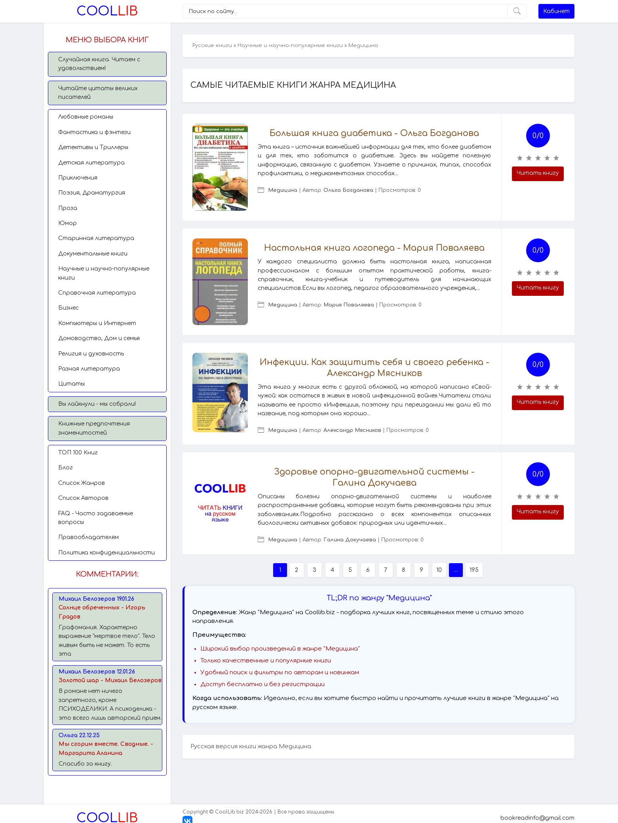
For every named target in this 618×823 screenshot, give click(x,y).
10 (439, 570)
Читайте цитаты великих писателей (98, 92)
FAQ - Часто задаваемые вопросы (95, 518)
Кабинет (556, 11)
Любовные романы (85, 117)
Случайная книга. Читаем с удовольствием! (99, 64)
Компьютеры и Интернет (97, 323)
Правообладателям (88, 537)
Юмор (67, 223)
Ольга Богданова (348, 190)
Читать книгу (538, 173)
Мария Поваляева (348, 305)
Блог (65, 468)
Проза (67, 208)
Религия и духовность (91, 354)
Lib (107, 11)
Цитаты (71, 384)
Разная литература (89, 369)
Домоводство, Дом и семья (99, 338)
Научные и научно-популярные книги (103, 273)
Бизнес (68, 308)
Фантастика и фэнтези (94, 132)
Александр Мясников (352, 430)
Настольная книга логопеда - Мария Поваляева (374, 248)
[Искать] (517, 11)
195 (474, 570)
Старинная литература (96, 238)
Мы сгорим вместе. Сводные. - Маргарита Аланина (106, 748)
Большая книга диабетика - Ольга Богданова (374, 133)
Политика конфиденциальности (106, 553)
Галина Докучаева (349, 540)
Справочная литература (97, 293)
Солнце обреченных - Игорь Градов (102, 612)
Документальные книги (92, 254)
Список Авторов (83, 498)
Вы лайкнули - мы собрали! (97, 404)
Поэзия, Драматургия (91, 193)
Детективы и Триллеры (93, 147)
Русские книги (212, 45)
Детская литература (91, 163)
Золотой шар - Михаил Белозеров (110, 680)
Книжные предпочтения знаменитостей (94, 428)
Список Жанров (81, 483)
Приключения (77, 178)
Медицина (282, 190)
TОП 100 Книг (78, 453)
